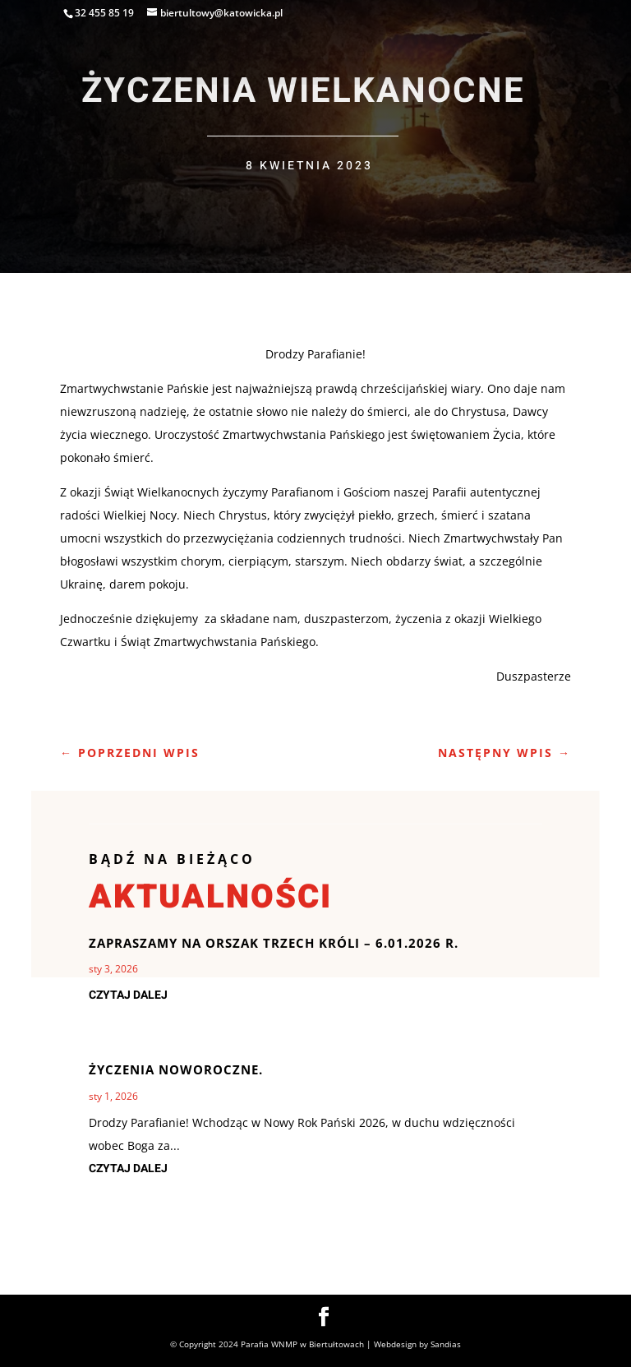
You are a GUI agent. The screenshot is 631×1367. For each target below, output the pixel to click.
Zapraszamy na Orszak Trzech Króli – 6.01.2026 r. (273, 943)
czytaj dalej (128, 995)
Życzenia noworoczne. (176, 1069)
